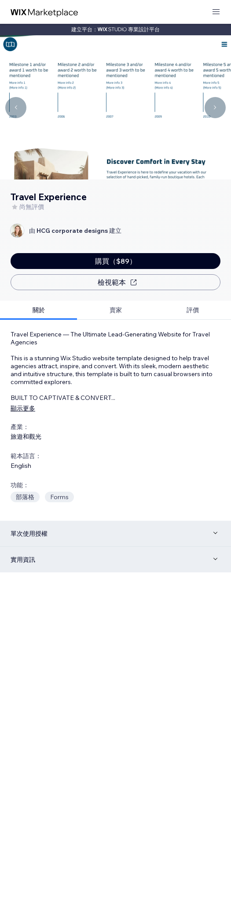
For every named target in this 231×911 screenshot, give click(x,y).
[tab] (38, 310)
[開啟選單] (216, 12)
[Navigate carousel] (15, 107)
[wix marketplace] (44, 12)
